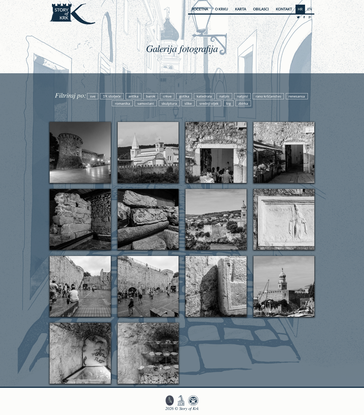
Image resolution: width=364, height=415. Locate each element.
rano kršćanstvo (268, 96)
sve (92, 96)
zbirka (243, 103)
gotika (184, 96)
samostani (145, 103)
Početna (200, 9)
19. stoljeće (112, 96)
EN (309, 9)
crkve (167, 96)
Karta (240, 9)
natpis (224, 96)
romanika (122, 103)
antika (133, 96)
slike (188, 103)
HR (300, 9)
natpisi (242, 96)
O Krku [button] (221, 9)
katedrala (204, 96)
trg (228, 103)
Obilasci (261, 9)
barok (150, 96)
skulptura (169, 103)
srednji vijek (208, 103)
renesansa (297, 96)
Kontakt (284, 9)
